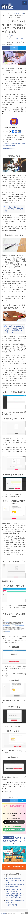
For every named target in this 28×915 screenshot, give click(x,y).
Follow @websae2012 (9, 148)
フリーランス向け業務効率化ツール (15, 866)
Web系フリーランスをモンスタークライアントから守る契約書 (14, 209)
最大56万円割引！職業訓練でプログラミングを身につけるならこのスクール (15, 880)
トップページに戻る (11, 905)
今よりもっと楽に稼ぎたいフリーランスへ (14, 841)
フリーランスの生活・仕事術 (15, 39)
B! (22, 48)
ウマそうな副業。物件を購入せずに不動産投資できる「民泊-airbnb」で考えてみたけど (15, 896)
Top (26, 913)
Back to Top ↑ (24, 913)
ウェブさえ (7, 6)
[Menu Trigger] (24, 3)
